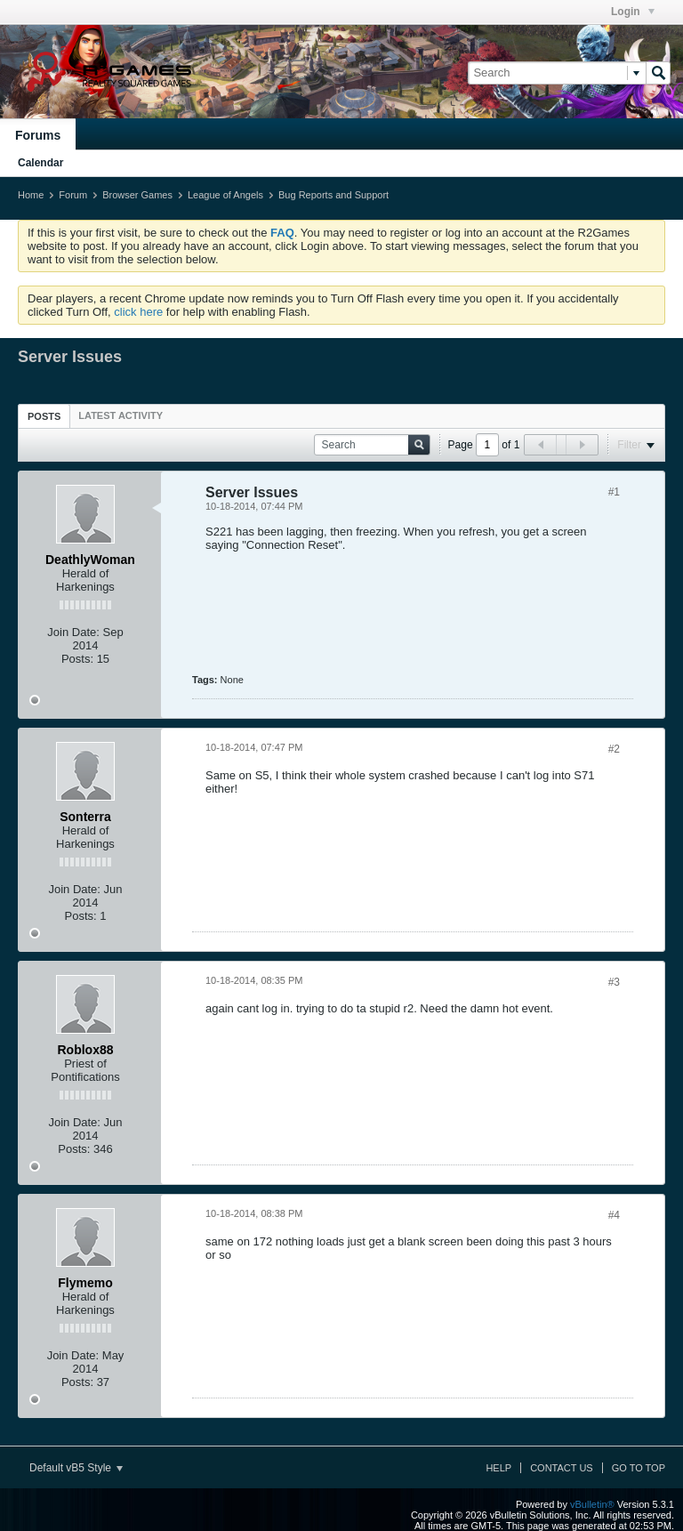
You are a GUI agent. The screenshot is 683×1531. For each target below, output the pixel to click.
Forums (37, 135)
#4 (614, 1215)
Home (31, 194)
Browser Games (137, 194)
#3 (614, 982)
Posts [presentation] (44, 416)
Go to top (638, 1468)
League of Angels (225, 194)
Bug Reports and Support (333, 194)
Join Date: (73, 632)
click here (138, 311)
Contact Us (561, 1468)
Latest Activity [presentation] (120, 415)
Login (633, 11)
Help (498, 1468)
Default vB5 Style (76, 1468)
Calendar (40, 163)
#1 (614, 492)
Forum (73, 194)
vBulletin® (592, 1504)
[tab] (44, 416)
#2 (614, 749)
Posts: (77, 658)
